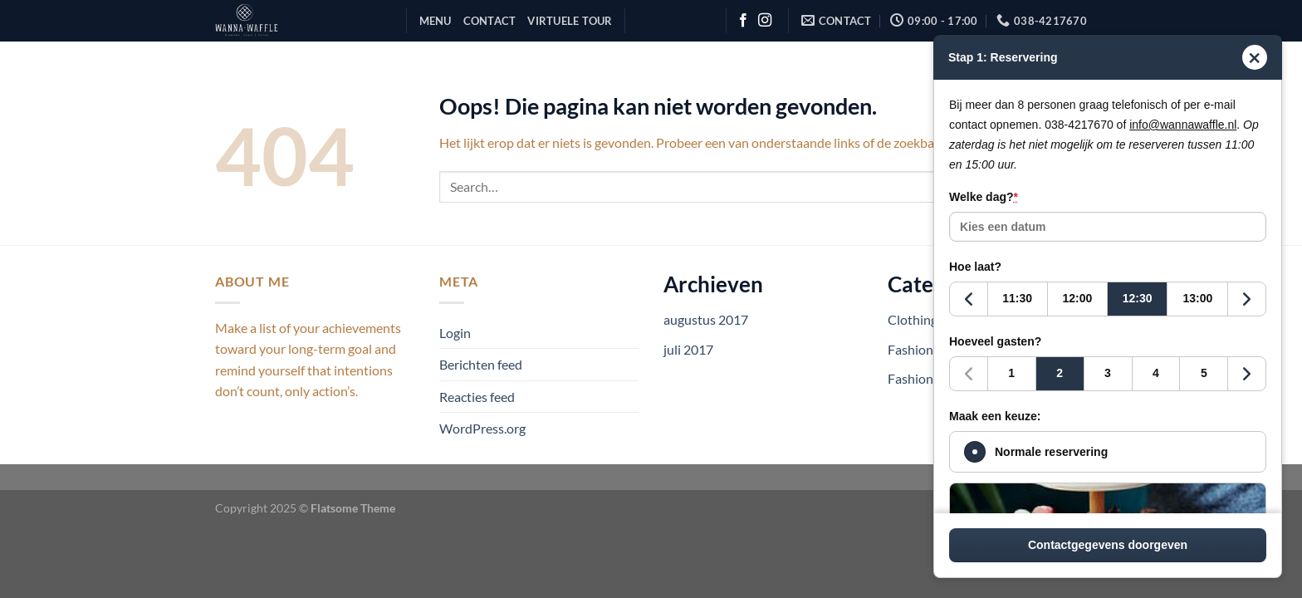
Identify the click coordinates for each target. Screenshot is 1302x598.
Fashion (910, 349)
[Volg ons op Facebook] (743, 20)
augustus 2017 (705, 319)
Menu (435, 20)
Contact (489, 20)
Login (455, 333)
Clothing (912, 319)
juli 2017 (688, 349)
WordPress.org (482, 428)
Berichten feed (480, 364)
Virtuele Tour (569, 20)
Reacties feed (477, 396)
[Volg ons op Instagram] (764, 20)
